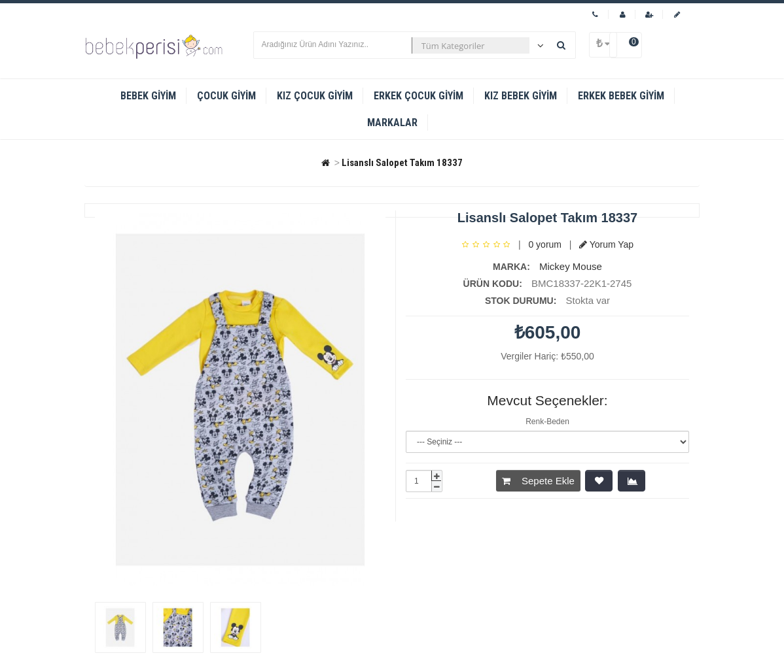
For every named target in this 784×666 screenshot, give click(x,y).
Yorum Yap (606, 244)
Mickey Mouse (570, 266)
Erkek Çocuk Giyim (418, 96)
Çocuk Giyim (226, 96)
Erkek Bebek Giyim (621, 96)
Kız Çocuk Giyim (315, 96)
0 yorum (544, 244)
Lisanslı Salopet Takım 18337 (402, 163)
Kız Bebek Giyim (520, 96)
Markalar (392, 122)
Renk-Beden (547, 421)
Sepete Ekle (538, 480)
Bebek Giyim (148, 96)
